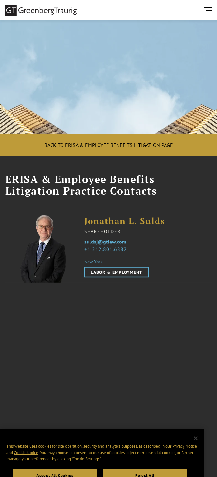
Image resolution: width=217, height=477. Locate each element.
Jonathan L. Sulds (124, 221)
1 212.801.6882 (107, 249)
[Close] (196, 444)
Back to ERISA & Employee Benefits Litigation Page (108, 145)
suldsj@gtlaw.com (105, 242)
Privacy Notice (184, 452)
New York (93, 261)
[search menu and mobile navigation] (209, 10)
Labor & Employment (116, 272)
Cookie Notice (26, 458)
